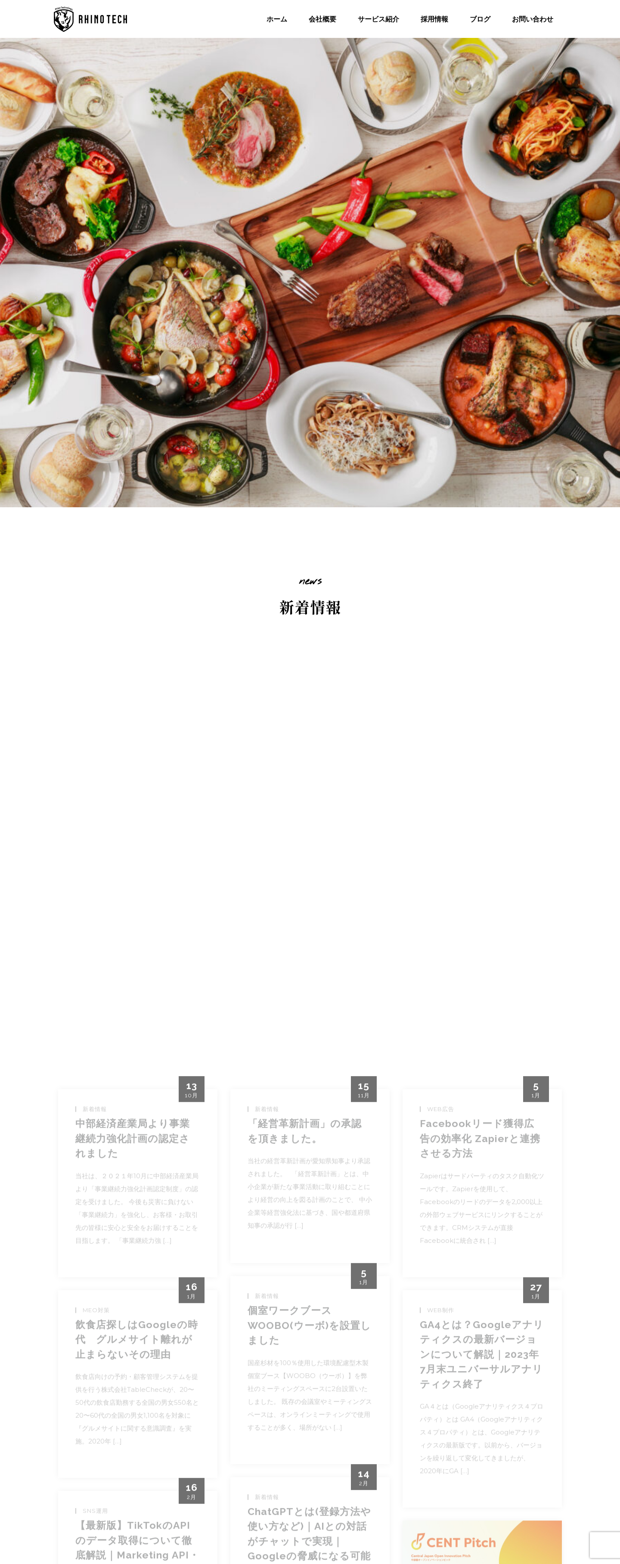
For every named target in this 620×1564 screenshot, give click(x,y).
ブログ (480, 19)
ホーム (277, 19)
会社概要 (322, 19)
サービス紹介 (378, 19)
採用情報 (434, 19)
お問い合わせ (532, 19)
